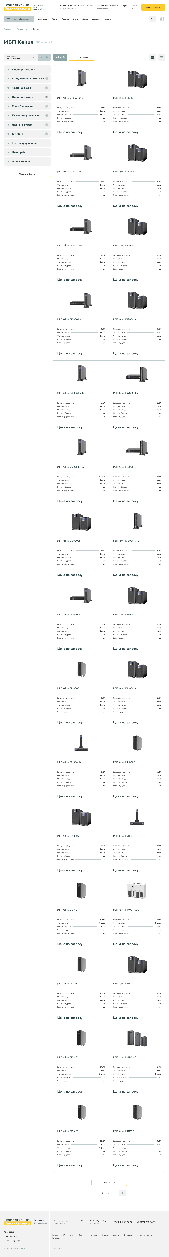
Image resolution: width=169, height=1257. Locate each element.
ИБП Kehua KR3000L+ (68, 540)
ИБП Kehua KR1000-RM (69, 171)
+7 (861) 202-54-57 (146, 1222)
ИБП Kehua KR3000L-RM (70, 614)
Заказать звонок (153, 7)
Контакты (107, 19)
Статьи (75, 19)
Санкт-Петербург (12, 1241)
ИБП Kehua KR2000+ (124, 245)
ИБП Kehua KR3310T (67, 1131)
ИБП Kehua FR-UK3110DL (126, 910)
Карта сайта (58, 1248)
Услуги (55, 19)
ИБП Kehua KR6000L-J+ (69, 762)
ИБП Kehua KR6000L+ (124, 688)
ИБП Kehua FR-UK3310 (124, 1057)
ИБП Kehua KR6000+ (68, 836)
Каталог (21, 19)
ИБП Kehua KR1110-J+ (124, 836)
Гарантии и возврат (145, 1234)
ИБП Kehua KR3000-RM (125, 467)
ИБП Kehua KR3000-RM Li (126, 540)
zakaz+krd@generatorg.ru (107, 5)
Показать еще (109, 1182)
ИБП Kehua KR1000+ (124, 98)
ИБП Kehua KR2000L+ (124, 319)
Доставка (96, 19)
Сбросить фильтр (82, 57)
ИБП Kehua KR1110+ (123, 983)
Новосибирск (10, 1236)
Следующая (122, 1193)
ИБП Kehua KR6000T (124, 762)
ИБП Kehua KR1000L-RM (69, 245)
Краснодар (9, 1232)
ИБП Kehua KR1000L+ (124, 171)
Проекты (65, 19)
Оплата (85, 19)
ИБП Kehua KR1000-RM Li (70, 98)
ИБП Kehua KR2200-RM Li (70, 467)
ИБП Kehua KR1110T (123, 1131)
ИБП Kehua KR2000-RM (69, 319)
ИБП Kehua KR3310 (67, 910)
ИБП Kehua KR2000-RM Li (70, 393)
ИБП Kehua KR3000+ (124, 614)
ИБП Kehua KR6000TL (68, 688)
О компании (43, 19)
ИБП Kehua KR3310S (68, 1057)
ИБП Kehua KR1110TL (68, 983)
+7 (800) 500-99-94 (129, 5)
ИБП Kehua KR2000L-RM (125, 393)
